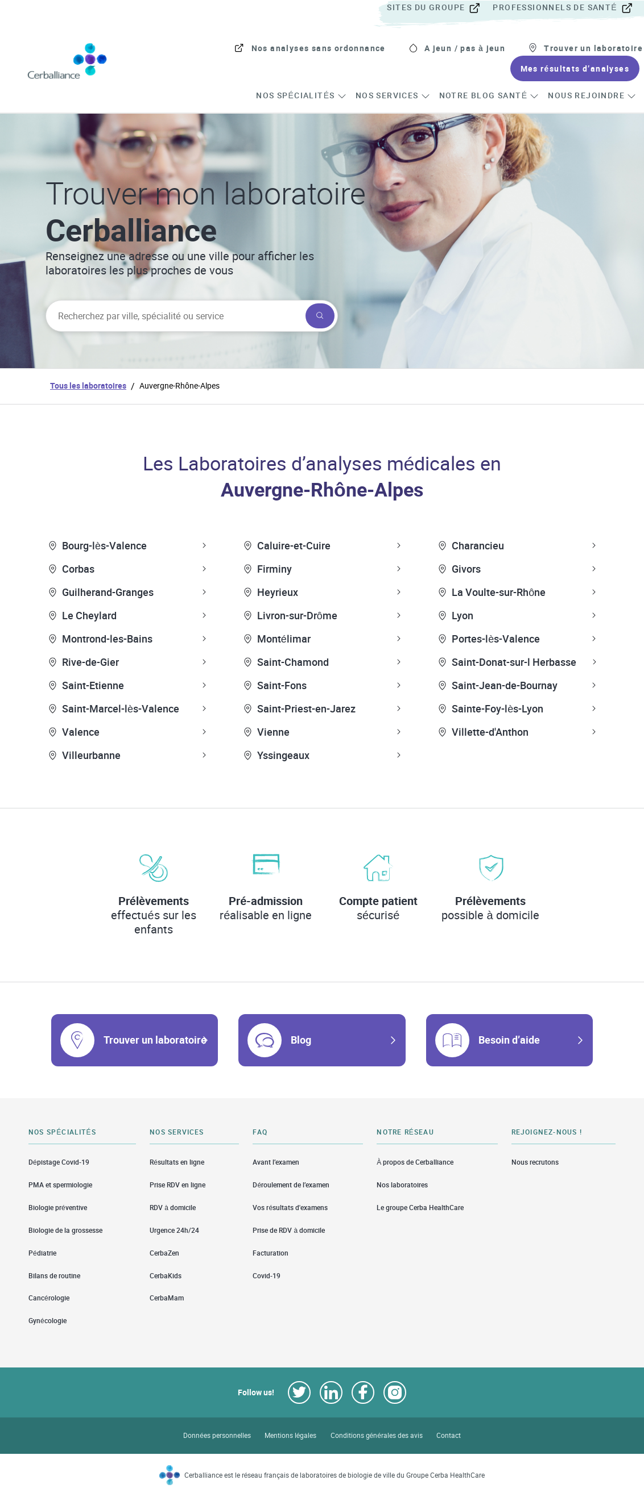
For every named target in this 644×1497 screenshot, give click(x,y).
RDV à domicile (173, 1207)
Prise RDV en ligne (177, 1185)
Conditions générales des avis (377, 1435)
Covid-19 (266, 1275)
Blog (301, 1039)
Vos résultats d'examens (290, 1207)
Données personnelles (217, 1435)
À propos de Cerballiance (415, 1161)
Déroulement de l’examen (291, 1185)
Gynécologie (47, 1320)
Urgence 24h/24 (174, 1230)
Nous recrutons (535, 1161)
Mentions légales (291, 1435)
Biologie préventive (57, 1207)
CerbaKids (165, 1275)
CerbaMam (167, 1298)
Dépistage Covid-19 (58, 1161)
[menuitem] (439, 8)
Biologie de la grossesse (65, 1230)
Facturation (270, 1253)
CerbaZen (164, 1253)
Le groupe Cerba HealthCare (420, 1207)
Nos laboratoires (402, 1185)
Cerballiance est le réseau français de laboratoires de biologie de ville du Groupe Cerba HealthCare (334, 1475)
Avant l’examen (276, 1161)
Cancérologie (48, 1298)
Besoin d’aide (509, 1039)
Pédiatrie (42, 1253)
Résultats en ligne (177, 1161)
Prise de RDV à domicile (289, 1230)
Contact (448, 1435)
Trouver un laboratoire (155, 1039)
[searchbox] (174, 315)
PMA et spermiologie (60, 1185)
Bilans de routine (54, 1275)
